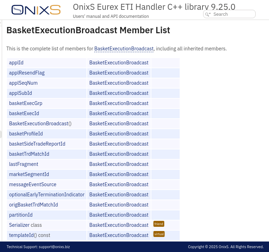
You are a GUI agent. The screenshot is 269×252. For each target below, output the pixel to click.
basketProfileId (113, 141)
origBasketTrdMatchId (121, 212)
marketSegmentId (117, 181)
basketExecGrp (113, 110)
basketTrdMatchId (117, 161)
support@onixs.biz (54, 246)
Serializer (107, 232)
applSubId (108, 100)
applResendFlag (114, 80)
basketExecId (112, 121)
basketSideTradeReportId (125, 151)
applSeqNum (111, 90)
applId (104, 70)
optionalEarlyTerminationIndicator (134, 202)
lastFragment (111, 171)
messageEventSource (120, 192)
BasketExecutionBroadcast (211, 49)
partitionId (108, 222)
